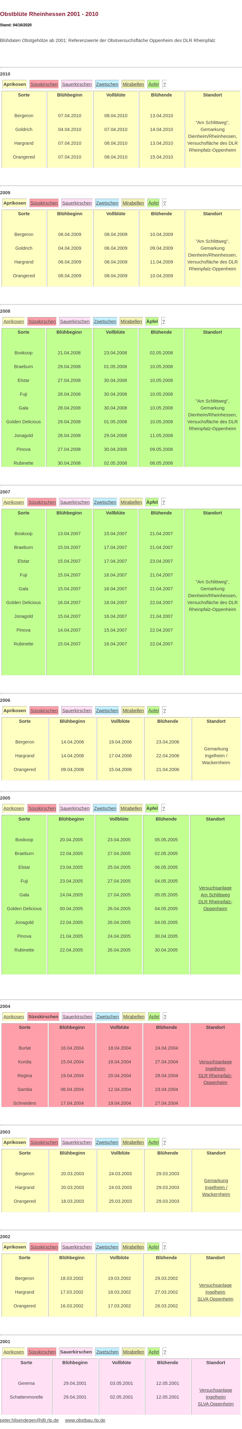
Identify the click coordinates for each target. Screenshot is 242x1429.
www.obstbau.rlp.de (85, 1420)
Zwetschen (107, 84)
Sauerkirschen (77, 84)
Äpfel (153, 84)
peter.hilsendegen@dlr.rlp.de (29, 1420)
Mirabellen (133, 84)
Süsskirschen (44, 84)
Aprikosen (13, 321)
